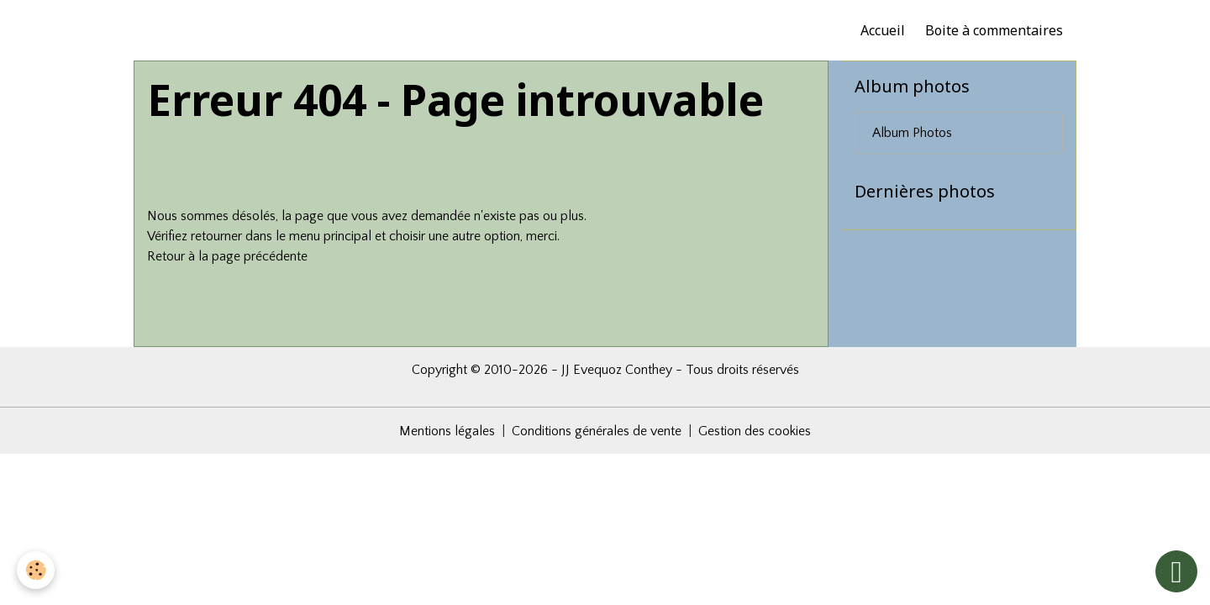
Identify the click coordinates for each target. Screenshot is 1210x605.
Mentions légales (447, 431)
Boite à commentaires (994, 30)
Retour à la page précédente (227, 256)
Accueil (882, 30)
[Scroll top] (1176, 571)
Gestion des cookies (754, 431)
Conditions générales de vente (596, 431)
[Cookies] (36, 570)
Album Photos (912, 132)
